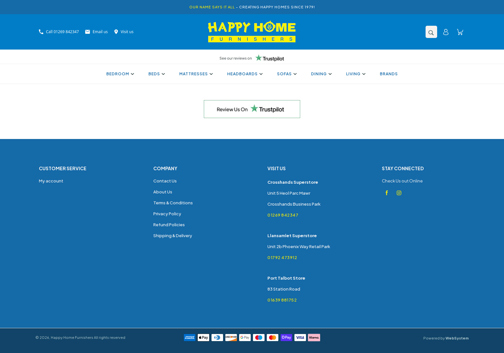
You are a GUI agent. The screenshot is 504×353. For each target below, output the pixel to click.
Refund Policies (169, 224)
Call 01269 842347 (59, 31)
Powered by (446, 338)
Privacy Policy (167, 213)
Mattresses (195, 73)
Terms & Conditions (173, 202)
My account (51, 180)
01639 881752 (282, 299)
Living (355, 73)
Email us (96, 31)
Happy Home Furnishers (72, 337)
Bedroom (119, 73)
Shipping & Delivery (172, 235)
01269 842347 (282, 215)
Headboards (244, 73)
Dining (320, 73)
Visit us (123, 31)
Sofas (286, 73)
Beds (155, 73)
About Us (162, 191)
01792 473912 (282, 257)
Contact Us (165, 180)
